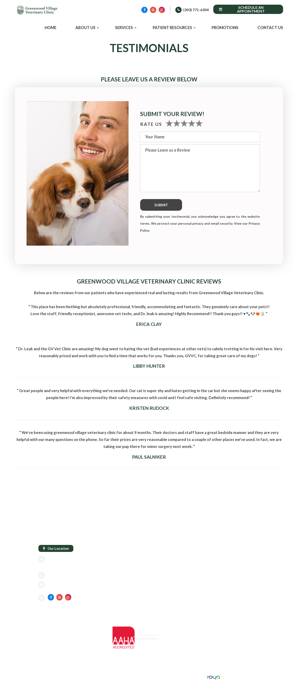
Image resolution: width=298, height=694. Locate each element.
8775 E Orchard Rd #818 (67, 559)
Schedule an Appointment (242, 9)
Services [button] (124, 27)
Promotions (225, 27)
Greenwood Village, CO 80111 (72, 566)
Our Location (58, 548)
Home (50, 27)
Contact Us (270, 27)
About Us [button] (85, 27)
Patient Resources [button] (172, 27)
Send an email (59, 585)
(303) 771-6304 (196, 9)
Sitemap (44, 677)
